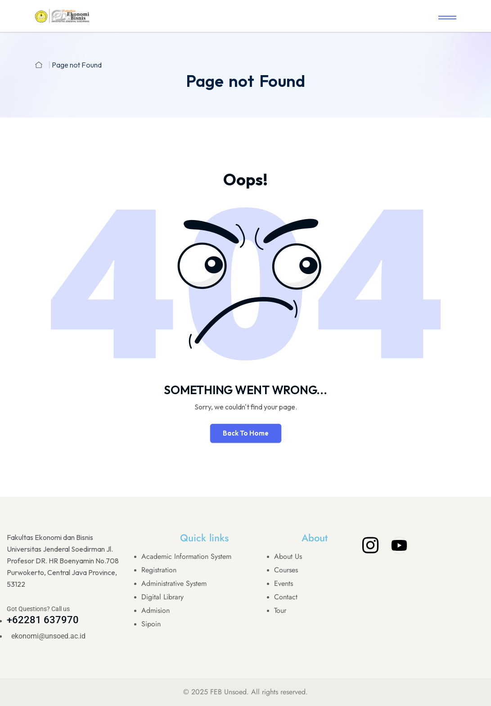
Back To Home (246, 433)
